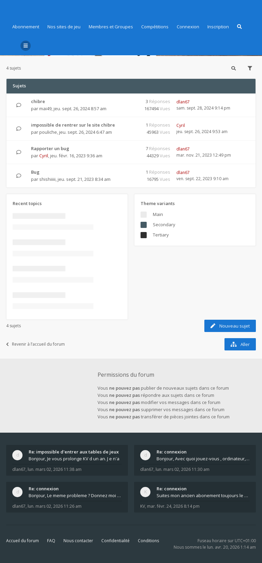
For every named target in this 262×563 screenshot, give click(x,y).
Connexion (188, 27)
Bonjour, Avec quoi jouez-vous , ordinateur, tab (203, 459)
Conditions (148, 541)
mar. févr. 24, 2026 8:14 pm (173, 506)
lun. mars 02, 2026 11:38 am (55, 469)
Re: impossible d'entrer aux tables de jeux (74, 452)
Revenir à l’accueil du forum (35, 344)
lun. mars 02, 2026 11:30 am (182, 469)
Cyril (180, 125)
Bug (35, 172)
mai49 (45, 108)
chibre (38, 101)
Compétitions (155, 27)
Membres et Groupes (111, 27)
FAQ (51, 541)
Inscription (218, 27)
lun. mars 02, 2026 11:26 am (55, 506)
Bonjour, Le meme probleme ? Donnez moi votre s (75, 495)
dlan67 (183, 102)
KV (142, 506)
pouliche (48, 132)
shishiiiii (47, 179)
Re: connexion (172, 452)
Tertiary (161, 235)
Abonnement (25, 27)
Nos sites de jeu (64, 27)
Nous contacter (78, 541)
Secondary (164, 224)
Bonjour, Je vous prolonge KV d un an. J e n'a (74, 459)
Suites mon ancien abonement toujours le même (203, 495)
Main (158, 214)
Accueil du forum (22, 541)
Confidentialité (115, 541)
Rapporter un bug (50, 148)
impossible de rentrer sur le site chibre (73, 125)
